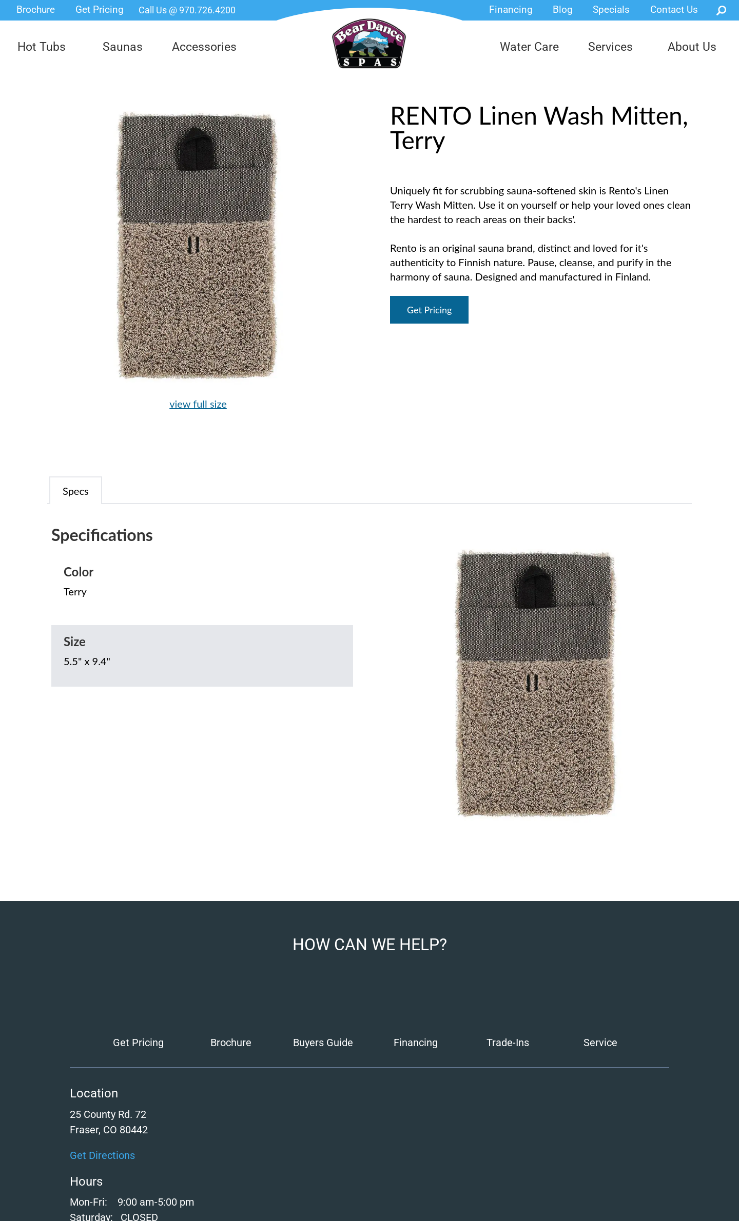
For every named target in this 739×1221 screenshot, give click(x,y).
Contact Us (674, 9)
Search (721, 10)
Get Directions (102, 1155)
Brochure (35, 9)
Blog (563, 9)
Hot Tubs (41, 47)
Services (610, 47)
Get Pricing (99, 9)
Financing (511, 9)
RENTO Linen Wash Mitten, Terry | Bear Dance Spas (369, 43)
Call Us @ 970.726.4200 (187, 10)
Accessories (204, 47)
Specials (611, 9)
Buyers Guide (323, 1042)
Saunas (123, 47)
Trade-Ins (508, 1042)
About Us (692, 47)
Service (600, 1042)
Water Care (529, 47)
